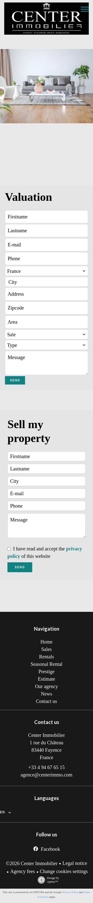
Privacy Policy (70, 892)
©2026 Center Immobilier (32, 863)
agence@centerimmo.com (46, 774)
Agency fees (22, 871)
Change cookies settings (64, 871)
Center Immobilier (46, 735)
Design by (47, 880)
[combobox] (46, 271)
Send (15, 380)
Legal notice (74, 863)
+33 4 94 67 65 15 (46, 767)
